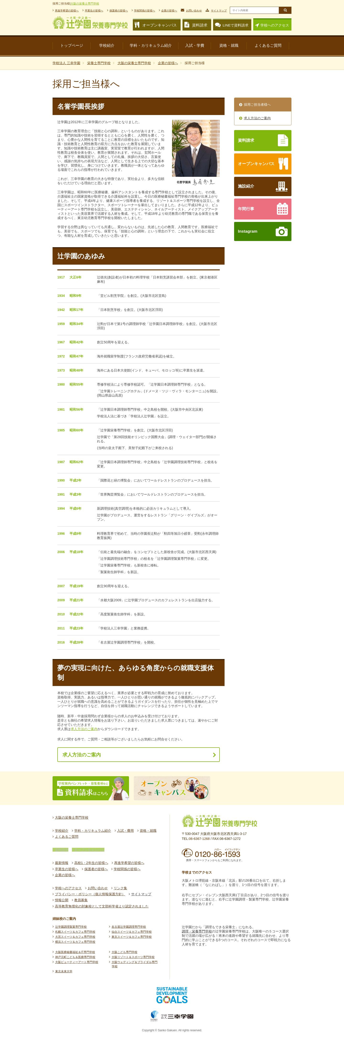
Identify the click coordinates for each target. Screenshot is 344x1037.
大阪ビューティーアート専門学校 (76, 962)
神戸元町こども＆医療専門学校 (75, 957)
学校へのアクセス (274, 25)
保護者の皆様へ (118, 10)
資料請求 (61, 850)
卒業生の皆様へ (94, 10)
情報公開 (61, 900)
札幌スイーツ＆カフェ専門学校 (75, 931)
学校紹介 (61, 831)
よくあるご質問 (66, 836)
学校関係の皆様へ (144, 10)
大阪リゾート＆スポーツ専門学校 (133, 957)
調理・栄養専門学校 (197, 931)
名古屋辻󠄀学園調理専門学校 (129, 926)
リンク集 (120, 888)
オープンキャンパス (89, 850)
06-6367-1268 (199, 839)
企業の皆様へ (169, 10)
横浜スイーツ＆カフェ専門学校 (75, 941)
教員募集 (81, 900)
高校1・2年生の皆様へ (91, 863)
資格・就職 (148, 831)
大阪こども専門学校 (124, 952)
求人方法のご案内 (84, 729)
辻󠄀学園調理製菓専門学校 (71, 926)
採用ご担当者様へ (257, 104)
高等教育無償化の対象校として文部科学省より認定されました (102, 906)
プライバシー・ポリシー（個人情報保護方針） (90, 894)
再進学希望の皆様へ (67, 10)
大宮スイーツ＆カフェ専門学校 (75, 936)
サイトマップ (219, 10)
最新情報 (61, 863)
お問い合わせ (194, 10)
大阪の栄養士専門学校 (84, 3)
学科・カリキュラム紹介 (92, 831)
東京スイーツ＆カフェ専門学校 (132, 936)
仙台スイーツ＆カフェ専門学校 (132, 931)
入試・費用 (125, 831)
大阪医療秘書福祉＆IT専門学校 (75, 952)
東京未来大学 (63, 971)
